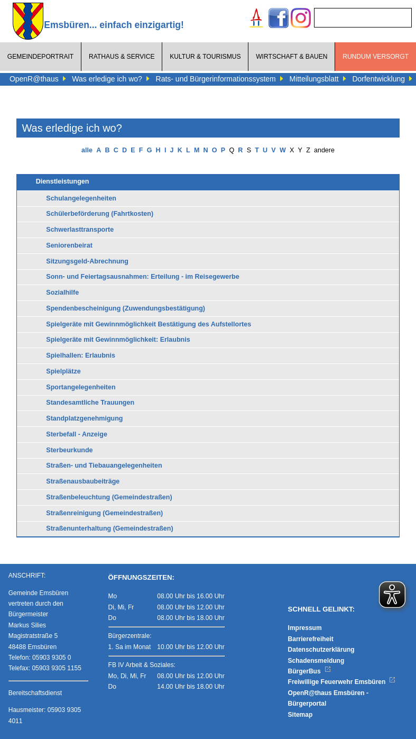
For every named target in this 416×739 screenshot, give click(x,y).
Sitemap (300, 714)
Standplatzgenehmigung (84, 418)
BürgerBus (309, 671)
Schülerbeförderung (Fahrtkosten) (99, 213)
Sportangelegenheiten (80, 387)
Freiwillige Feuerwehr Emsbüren (342, 682)
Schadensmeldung (316, 660)
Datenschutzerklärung (321, 649)
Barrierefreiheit (311, 639)
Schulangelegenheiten (81, 198)
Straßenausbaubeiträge (82, 481)
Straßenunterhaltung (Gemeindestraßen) (109, 528)
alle (87, 150)
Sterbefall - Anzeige (76, 434)
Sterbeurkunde (69, 450)
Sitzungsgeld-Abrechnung (87, 261)
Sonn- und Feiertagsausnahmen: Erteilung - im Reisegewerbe (142, 276)
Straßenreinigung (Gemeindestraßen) (104, 513)
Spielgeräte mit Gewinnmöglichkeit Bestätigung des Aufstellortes (148, 324)
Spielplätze (63, 371)
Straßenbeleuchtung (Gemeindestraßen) (109, 497)
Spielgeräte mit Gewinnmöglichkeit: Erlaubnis (118, 339)
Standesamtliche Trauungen (90, 402)
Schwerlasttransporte (80, 229)
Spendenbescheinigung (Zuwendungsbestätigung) (125, 308)
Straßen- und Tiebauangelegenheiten (104, 465)
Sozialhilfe (62, 292)
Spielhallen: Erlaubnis (80, 355)
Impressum (305, 628)
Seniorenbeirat (69, 245)
